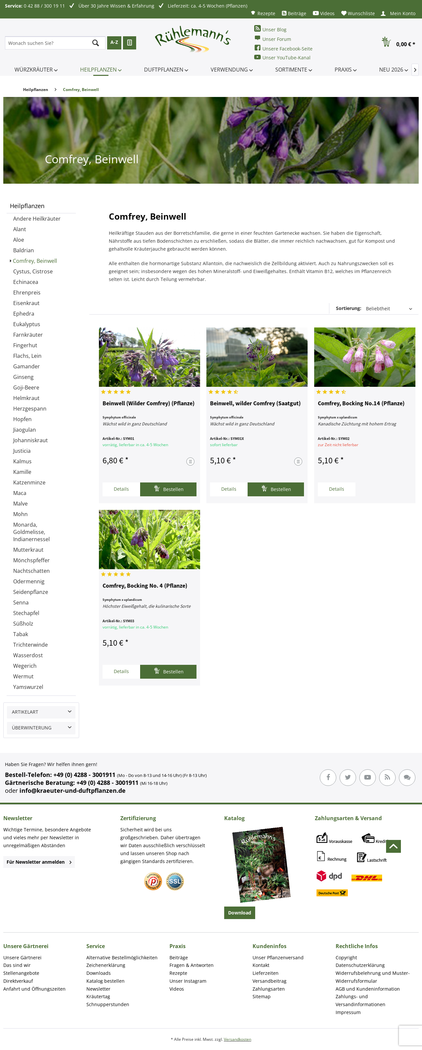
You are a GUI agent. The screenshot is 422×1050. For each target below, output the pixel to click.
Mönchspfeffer (31, 560)
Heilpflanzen (27, 206)
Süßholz (23, 623)
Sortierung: (348, 308)
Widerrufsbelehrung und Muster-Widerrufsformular (373, 977)
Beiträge (294, 13)
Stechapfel (26, 613)
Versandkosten (237, 1039)
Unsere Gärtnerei (22, 957)
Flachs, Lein (27, 355)
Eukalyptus (26, 324)
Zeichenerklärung (105, 965)
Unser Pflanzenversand (278, 957)
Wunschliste (358, 13)
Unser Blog (270, 29)
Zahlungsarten (269, 989)
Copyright (346, 957)
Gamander (26, 366)
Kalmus (22, 461)
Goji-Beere (26, 387)
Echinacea (25, 282)
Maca (19, 493)
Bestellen (169, 488)
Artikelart (25, 712)
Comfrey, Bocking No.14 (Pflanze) (361, 403)
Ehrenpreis (27, 292)
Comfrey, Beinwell (35, 260)
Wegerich (25, 665)
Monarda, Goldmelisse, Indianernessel (31, 532)
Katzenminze (29, 482)
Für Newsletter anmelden (39, 862)
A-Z (114, 42)
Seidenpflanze (30, 592)
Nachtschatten (31, 570)
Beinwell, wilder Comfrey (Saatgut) (255, 403)
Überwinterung (31, 728)
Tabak (20, 634)
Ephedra (23, 313)
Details (121, 489)
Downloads (98, 973)
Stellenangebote (21, 973)
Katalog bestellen (105, 981)
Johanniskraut (30, 440)
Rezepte (262, 13)
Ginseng (23, 377)
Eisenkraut (26, 303)
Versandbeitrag (269, 981)
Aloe (18, 239)
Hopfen (22, 419)
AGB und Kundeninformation (368, 989)
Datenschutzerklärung (360, 965)
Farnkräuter (28, 334)
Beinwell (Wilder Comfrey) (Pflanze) (149, 403)
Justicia (22, 450)
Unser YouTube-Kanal (282, 57)
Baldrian (23, 250)
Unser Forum (272, 38)
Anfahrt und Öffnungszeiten (34, 989)
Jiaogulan (24, 429)
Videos (324, 13)
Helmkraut (26, 398)
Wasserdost (28, 655)
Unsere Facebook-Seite (283, 48)
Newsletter (98, 989)
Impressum (348, 1012)
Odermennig (29, 581)
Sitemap (262, 996)
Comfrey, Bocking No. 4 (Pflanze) (145, 586)
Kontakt (261, 965)
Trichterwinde (30, 644)
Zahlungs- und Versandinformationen (360, 1000)
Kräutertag (98, 996)
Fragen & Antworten (191, 965)
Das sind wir (17, 965)
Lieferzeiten (266, 973)
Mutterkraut (28, 549)
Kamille (22, 472)
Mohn (20, 514)
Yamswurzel (28, 687)
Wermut (23, 676)
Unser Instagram (187, 981)
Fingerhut (25, 345)
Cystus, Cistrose (33, 271)
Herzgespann (29, 408)
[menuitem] (263, 13)
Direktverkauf (18, 981)
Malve (20, 503)
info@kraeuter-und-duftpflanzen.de (72, 790)
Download (239, 913)
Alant (19, 229)
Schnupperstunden (107, 1004)
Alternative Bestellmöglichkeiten (122, 957)
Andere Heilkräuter (37, 218)
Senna (21, 602)
